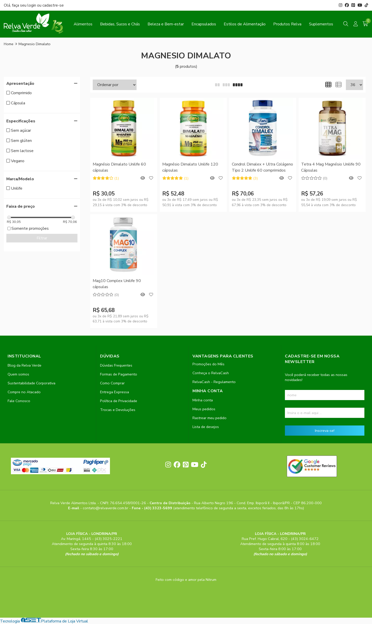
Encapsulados (203, 24)
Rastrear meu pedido (209, 417)
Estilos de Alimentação (245, 24)
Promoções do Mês (208, 364)
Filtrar (42, 238)
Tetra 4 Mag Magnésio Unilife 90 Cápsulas (331, 167)
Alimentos (83, 24)
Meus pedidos (203, 409)
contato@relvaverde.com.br (106, 508)
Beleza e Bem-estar (166, 24)
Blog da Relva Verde (24, 365)
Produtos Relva (287, 24)
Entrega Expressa (114, 392)
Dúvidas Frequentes (116, 365)
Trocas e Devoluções (117, 409)
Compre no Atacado (24, 392)
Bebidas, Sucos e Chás (120, 24)
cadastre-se (53, 5)
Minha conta (202, 400)
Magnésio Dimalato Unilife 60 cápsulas (119, 167)
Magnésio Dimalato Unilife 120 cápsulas (190, 167)
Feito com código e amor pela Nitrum (186, 579)
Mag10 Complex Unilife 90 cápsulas (117, 284)
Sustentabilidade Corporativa (31, 383)
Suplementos (321, 24)
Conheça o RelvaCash (210, 372)
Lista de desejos (205, 426)
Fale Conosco (19, 400)
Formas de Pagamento (118, 374)
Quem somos (18, 374)
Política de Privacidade (118, 400)
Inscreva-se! (324, 430)
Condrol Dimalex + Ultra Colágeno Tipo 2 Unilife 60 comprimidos (262, 167)
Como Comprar (112, 383)
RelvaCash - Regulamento (214, 381)
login (32, 5)
